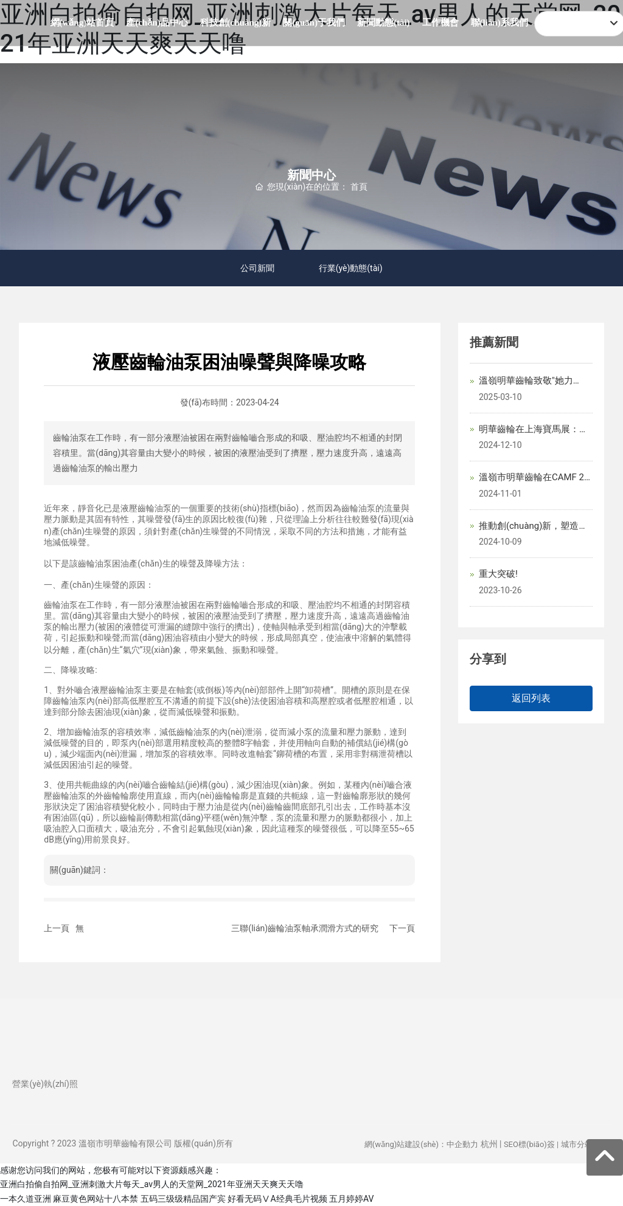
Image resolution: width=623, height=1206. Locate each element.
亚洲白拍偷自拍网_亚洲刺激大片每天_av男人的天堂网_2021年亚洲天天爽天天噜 (152, 1184)
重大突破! (498, 573)
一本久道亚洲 (25, 1199)
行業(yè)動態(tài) (353, 268)
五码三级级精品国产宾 (183, 1199)
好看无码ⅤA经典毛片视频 (277, 1199)
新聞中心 (311, 174)
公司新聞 (255, 268)
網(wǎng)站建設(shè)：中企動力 (421, 1144)
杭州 (489, 1144)
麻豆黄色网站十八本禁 (95, 1199)
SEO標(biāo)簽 (529, 1144)
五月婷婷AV (351, 1199)
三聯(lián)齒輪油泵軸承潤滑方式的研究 (304, 928)
